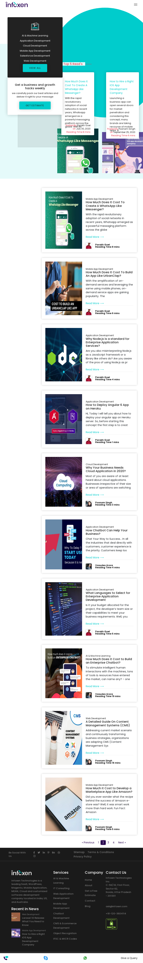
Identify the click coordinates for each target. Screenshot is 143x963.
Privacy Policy (83, 856)
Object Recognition (65, 933)
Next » (122, 842)
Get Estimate (35, 105)
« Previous (88, 842)
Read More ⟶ (95, 237)
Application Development (35, 40)
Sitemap (79, 852)
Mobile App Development (35, 50)
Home (88, 880)
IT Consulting (61, 888)
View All (35, 68)
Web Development (35, 61)
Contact (90, 900)
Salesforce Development (35, 55)
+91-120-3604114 (116, 913)
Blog (87, 906)
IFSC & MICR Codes (65, 939)
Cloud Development (35, 45)
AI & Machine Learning (35, 35)
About (88, 885)
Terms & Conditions (101, 852)
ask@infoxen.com (116, 906)
